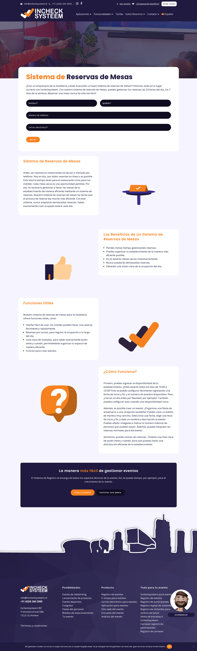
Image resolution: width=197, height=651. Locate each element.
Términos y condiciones (33, 625)
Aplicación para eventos (114, 605)
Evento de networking (74, 594)
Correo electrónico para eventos (119, 601)
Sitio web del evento (112, 609)
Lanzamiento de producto (76, 598)
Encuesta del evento (112, 612)
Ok (169, 646)
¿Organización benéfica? (147, 3)
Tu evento (67, 616)
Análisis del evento (111, 616)
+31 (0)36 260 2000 (62, 3)
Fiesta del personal (73, 609)
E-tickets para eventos (113, 598)
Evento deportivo (71, 601)
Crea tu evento (84, 491)
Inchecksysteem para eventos (156, 594)
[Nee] (193, 646)
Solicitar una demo (109, 491)
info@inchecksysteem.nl (35, 3)
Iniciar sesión (169, 3)
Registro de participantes (154, 601)
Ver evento (125, 3)
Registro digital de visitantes (156, 605)
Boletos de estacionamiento (77, 612)
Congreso (67, 605)
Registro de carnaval (151, 631)
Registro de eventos (112, 594)
